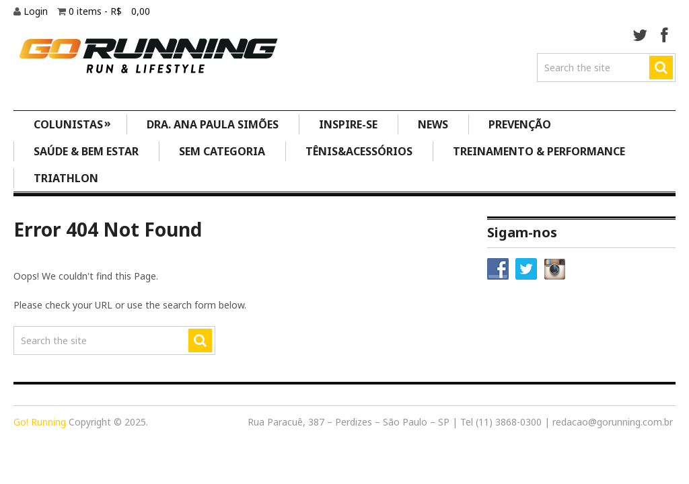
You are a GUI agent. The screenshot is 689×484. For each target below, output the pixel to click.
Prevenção (519, 124)
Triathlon (66, 178)
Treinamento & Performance (539, 151)
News (433, 124)
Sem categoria (222, 151)
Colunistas (73, 123)
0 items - (109, 11)
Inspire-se (348, 124)
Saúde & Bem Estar (86, 151)
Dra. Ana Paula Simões (213, 124)
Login (37, 11)
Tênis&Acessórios (358, 151)
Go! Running (39, 421)
